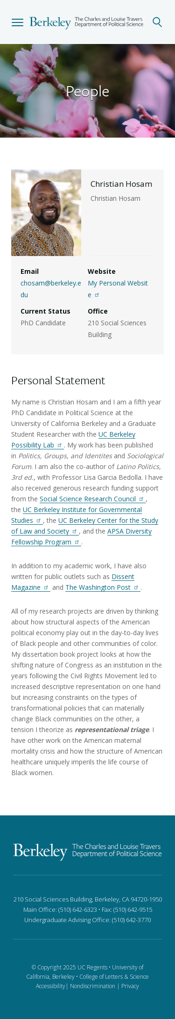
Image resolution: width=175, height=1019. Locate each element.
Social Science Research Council (93, 498)
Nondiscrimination (92, 986)
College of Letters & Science (114, 977)
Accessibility (50, 986)
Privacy (130, 986)
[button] (17, 22)
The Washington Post (102, 587)
